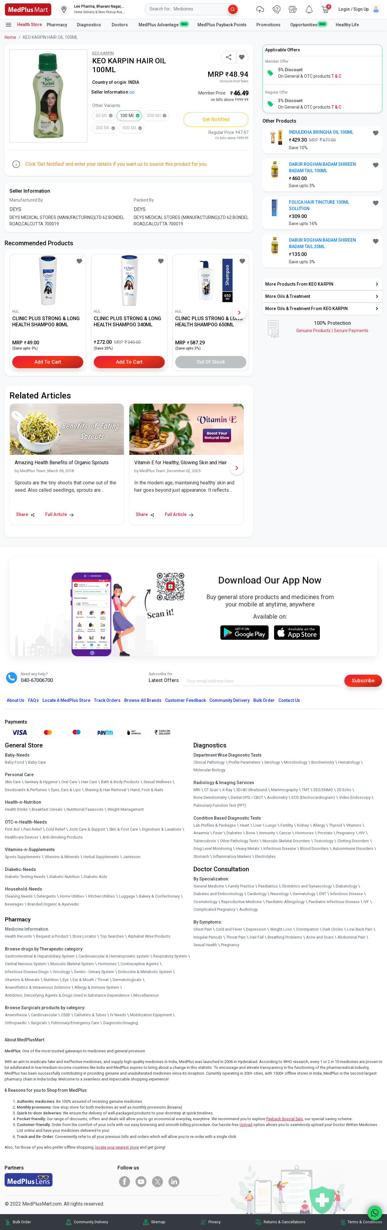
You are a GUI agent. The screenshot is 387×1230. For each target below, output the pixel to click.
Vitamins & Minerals (22, 979)
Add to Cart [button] (47, 362)
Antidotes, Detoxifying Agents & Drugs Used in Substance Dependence (67, 995)
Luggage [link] (127, 896)
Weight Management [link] (125, 809)
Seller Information (112, 92)
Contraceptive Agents (140, 963)
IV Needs (118, 1015)
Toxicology (323, 841)
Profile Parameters (244, 762)
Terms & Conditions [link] (365, 1222)
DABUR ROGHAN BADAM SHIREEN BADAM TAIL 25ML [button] (322, 243)
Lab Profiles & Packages (215, 825)
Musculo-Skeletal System (72, 963)
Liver (257, 825)
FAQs (33, 700)
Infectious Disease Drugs (27, 971)
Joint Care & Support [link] (87, 829)
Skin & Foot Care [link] (123, 829)
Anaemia (201, 833)
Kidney (303, 825)
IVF (366, 901)
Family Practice (241, 886)
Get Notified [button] (216, 119)
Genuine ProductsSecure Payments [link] (332, 330)
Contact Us (289, 700)
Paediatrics (268, 886)
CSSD (65, 1015)
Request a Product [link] (52, 936)
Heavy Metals (247, 848)
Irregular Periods (208, 937)
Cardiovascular (44, 1015)
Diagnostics (89, 24)
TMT (305, 789)
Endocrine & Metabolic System (145, 971)
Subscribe (363, 681)
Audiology (248, 909)
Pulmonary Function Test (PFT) (220, 805)
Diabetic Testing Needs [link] (25, 876)
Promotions (268, 24)
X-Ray (227, 789)
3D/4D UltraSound (251, 789)
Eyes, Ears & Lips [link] (66, 789)
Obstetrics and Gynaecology (307, 886)
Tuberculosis (205, 841)
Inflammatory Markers (232, 856)
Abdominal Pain (351, 937)
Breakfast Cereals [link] (47, 809)
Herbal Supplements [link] (101, 856)
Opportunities (308, 24)
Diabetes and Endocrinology (218, 893)
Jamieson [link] (131, 856)
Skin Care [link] (13, 782)
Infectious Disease (279, 848)
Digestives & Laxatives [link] (161, 829)
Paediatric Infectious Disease (334, 901)
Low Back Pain (359, 929)
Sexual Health (205, 945)
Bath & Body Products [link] (120, 782)
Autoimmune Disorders (353, 848)
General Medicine (209, 886)
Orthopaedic (16, 1023)
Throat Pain (236, 937)
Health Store (23, 24)
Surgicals (39, 1023)
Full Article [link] (59, 514)
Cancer (285, 833)
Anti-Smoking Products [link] (62, 837)
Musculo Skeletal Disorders (286, 841)
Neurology (279, 893)
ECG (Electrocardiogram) (313, 797)
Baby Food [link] (14, 762)
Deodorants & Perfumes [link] (26, 789)
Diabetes (234, 833)
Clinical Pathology (209, 762)
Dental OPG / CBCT (247, 797)
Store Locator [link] (84, 936)
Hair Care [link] (89, 782)
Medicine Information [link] (26, 929)
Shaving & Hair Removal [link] (105, 789)
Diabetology (346, 886)
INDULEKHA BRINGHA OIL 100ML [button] (321, 132)
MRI (197, 789)
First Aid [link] (12, 829)
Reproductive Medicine (241, 901)
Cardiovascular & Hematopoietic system (113, 956)
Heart (244, 825)
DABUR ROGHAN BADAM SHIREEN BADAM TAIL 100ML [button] (322, 167)
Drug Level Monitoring (213, 848)
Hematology (349, 762)
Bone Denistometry (210, 797)
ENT (322, 893)
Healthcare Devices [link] (21, 837)
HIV (362, 833)
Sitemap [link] (158, 1222)
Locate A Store (66, 700)
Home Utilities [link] (72, 896)
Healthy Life (347, 24)
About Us (15, 700)
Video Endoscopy (355, 797)
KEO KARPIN (103, 53)
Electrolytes (265, 856)
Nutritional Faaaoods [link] (85, 809)
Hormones (107, 963)
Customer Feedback (185, 700)
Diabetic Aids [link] (95, 876)
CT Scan (211, 789)
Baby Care (37, 762)
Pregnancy (345, 833)
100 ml (127, 115)
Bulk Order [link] (22, 1222)
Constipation (307, 929)
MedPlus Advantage (163, 24)
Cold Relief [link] (55, 829)
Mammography (284, 789)
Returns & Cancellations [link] (285, 1222)
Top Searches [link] (112, 936)
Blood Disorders (314, 848)
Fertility (286, 825)
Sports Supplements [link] (23, 856)
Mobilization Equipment (151, 1015)
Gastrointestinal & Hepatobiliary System (39, 956)
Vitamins (353, 825)
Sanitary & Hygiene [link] (41, 782)
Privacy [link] (214, 1222)
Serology (272, 762)
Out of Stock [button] (211, 362)
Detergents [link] (46, 896)
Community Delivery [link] (91, 1222)
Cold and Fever (229, 929)
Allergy (319, 825)
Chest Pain (203, 929)
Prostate (325, 833)
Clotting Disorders (353, 841)
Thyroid (335, 825)
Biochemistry (322, 762)
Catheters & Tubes (90, 1015)
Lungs (271, 825)
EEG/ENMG (323, 789)
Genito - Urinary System (94, 971)
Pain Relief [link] (33, 829)
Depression (256, 929)
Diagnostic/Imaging (120, 1023)
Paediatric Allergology (285, 901)
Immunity (267, 833)
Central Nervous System (25, 963)
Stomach (201, 856)
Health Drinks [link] (16, 809)
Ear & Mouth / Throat (91, 979)
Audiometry (277, 797)
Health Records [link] (18, 936)
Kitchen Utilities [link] (101, 896)
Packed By (144, 200)
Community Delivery (229, 700)
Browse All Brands (142, 700)
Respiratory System (170, 956)
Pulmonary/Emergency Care (75, 1023)
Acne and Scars (320, 937)
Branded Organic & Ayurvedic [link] (53, 904)
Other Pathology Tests (239, 841)
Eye (66, 979)
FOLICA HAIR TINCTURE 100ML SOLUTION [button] (319, 205)
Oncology (61, 971)
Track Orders (107, 700)
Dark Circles (333, 929)
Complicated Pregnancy (214, 909)
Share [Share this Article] (25, 514)
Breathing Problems (285, 937)
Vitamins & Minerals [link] (62, 856)
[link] (28, 9)
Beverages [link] (14, 904)
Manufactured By (26, 200)
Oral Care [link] (69, 782)
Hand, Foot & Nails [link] (146, 789)
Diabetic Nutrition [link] (64, 876)
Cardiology (256, 893)
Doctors (120, 24)
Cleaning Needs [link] (19, 896)
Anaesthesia (16, 1015)
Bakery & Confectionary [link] (159, 896)
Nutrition (51, 979)
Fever (217, 833)
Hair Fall (257, 937)
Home (10, 37)
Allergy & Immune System (96, 987)
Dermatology (304, 893)
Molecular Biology (209, 770)
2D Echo (344, 789)
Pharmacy (57, 24)
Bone (250, 833)
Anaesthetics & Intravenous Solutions (38, 987)
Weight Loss (281, 929)
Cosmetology (205, 901)
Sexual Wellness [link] (157, 782)
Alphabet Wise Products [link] (149, 936)
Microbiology (295, 762)
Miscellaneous (146, 995)
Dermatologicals (127, 979)
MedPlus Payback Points (222, 24)
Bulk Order (264, 700)
